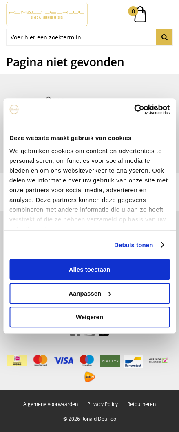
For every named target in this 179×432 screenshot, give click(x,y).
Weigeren (89, 317)
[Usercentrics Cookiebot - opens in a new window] (134, 109)
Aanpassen (90, 293)
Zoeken (164, 37)
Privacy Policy (102, 404)
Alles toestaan (89, 269)
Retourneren (141, 404)
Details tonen (133, 244)
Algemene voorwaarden (50, 404)
